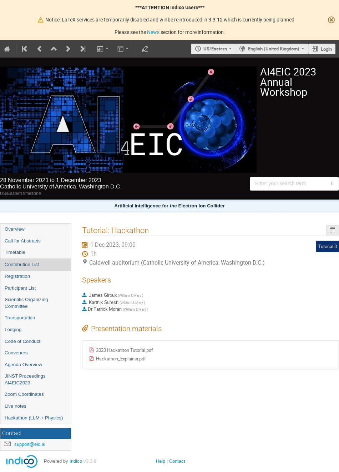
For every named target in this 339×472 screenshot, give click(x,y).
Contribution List (22, 264)
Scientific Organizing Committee (26, 303)
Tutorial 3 (327, 246)
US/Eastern (215, 48)
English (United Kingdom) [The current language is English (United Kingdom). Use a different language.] (273, 48)
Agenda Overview (23, 364)
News (153, 32)
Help (160, 461)
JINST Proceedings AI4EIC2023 (25, 379)
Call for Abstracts (23, 241)
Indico (76, 461)
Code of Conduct (22, 341)
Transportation (20, 317)
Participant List (20, 288)
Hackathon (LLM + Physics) (34, 418)
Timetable (15, 252)
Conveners (16, 352)
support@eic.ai (29, 444)
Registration (17, 276)
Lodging (13, 329)
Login (326, 49)
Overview (15, 229)
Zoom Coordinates (24, 394)
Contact (177, 461)
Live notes (15, 406)
